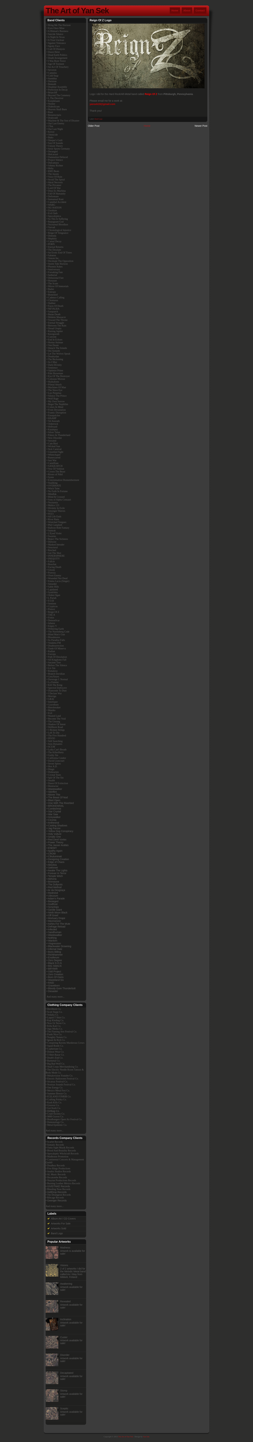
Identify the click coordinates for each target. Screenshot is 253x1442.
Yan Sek (146, 1437)
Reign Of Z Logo (100, 20)
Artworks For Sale (60, 1223)
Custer (63, 1337)
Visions (64, 1265)
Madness (65, 1247)
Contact (200, 10)
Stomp (63, 1390)
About (186, 10)
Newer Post (201, 125)
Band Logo (98, 119)
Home (174, 10)
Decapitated (66, 1372)
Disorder (65, 1355)
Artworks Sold (58, 1228)
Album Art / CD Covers (63, 1218)
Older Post (93, 125)
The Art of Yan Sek (77, 10)
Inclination (65, 1319)
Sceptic (64, 1408)
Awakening (66, 1283)
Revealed (65, 1301)
